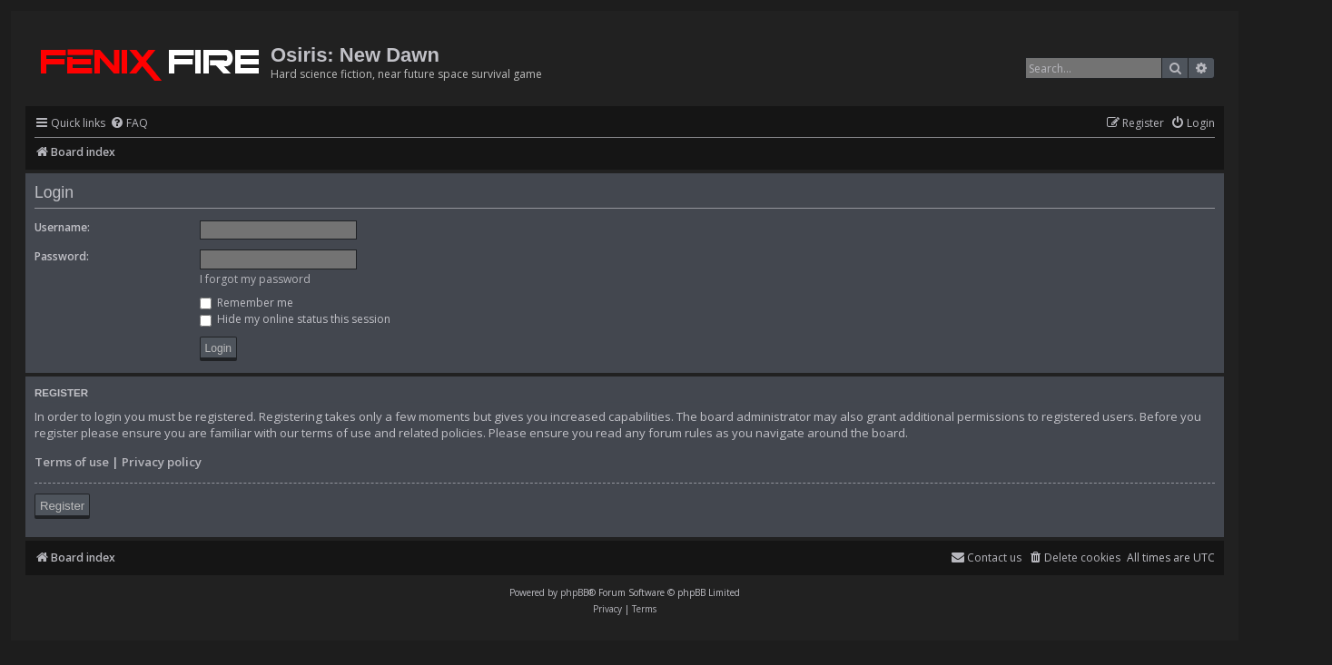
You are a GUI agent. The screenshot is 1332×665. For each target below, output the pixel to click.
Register (62, 506)
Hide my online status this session (295, 319)
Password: (62, 256)
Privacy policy (162, 462)
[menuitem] (129, 124)
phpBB (574, 592)
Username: (62, 227)
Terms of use (72, 462)
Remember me (246, 302)
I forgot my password (255, 279)
